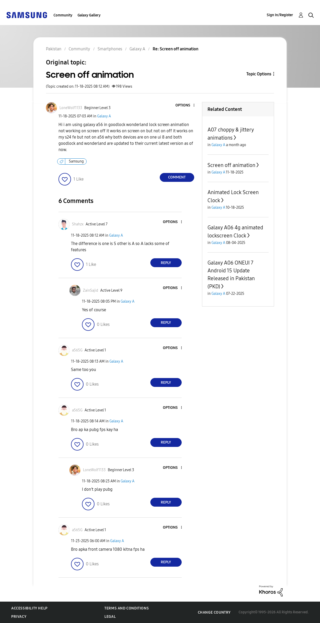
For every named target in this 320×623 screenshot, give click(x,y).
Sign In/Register (280, 15)
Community (63, 15)
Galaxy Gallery (89, 15)
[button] (185, 105)
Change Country (214, 612)
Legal (110, 616)
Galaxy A (104, 116)
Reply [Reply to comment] (166, 263)
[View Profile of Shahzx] (78, 224)
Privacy (18, 616)
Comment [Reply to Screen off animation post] (177, 177)
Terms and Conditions (126, 608)
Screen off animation (231, 165)
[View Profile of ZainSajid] (90, 290)
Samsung (76, 161)
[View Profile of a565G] (77, 350)
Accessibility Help (29, 608)
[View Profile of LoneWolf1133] (71, 108)
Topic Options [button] (258, 73)
